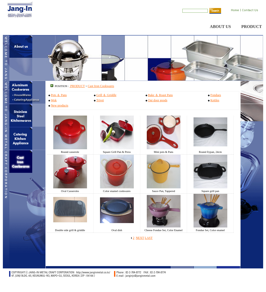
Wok (54, 100)
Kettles (214, 100)
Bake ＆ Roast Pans (160, 95)
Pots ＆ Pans (59, 95)
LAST (148, 238)
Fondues (215, 95)
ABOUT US (220, 26)
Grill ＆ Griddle (106, 95)
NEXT (140, 238)
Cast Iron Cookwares (101, 86)
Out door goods (157, 100)
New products (59, 105)
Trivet (100, 100)
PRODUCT (251, 26)
